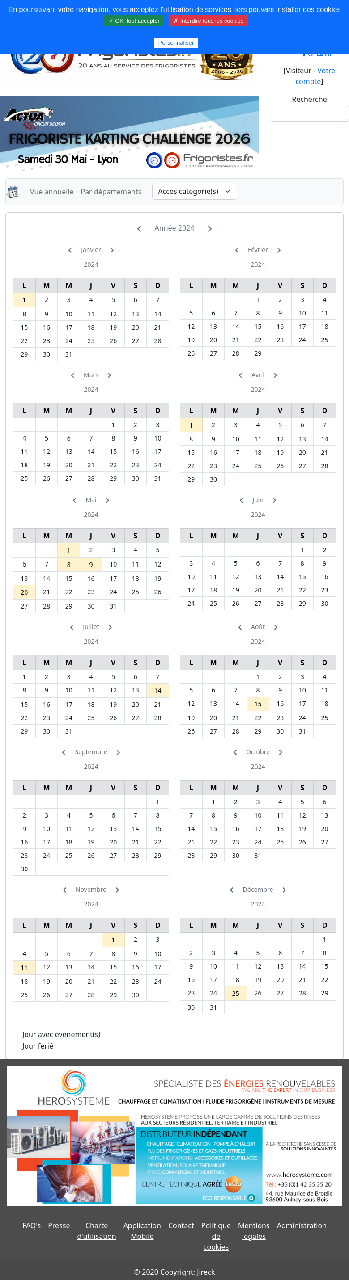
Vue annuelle (51, 192)
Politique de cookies (216, 1236)
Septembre (91, 751)
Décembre (258, 889)
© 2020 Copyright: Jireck (174, 1272)
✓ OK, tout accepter (134, 20)
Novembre (91, 889)
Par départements (111, 192)
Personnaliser (176, 42)
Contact (181, 1225)
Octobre (258, 751)
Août (258, 626)
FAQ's (31, 1225)
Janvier (91, 249)
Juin (258, 499)
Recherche (309, 99)
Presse (59, 1225)
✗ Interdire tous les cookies (208, 20)
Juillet (91, 626)
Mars (91, 374)
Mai (90, 499)
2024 (91, 264)
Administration (302, 1225)
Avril (257, 374)
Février (258, 249)
